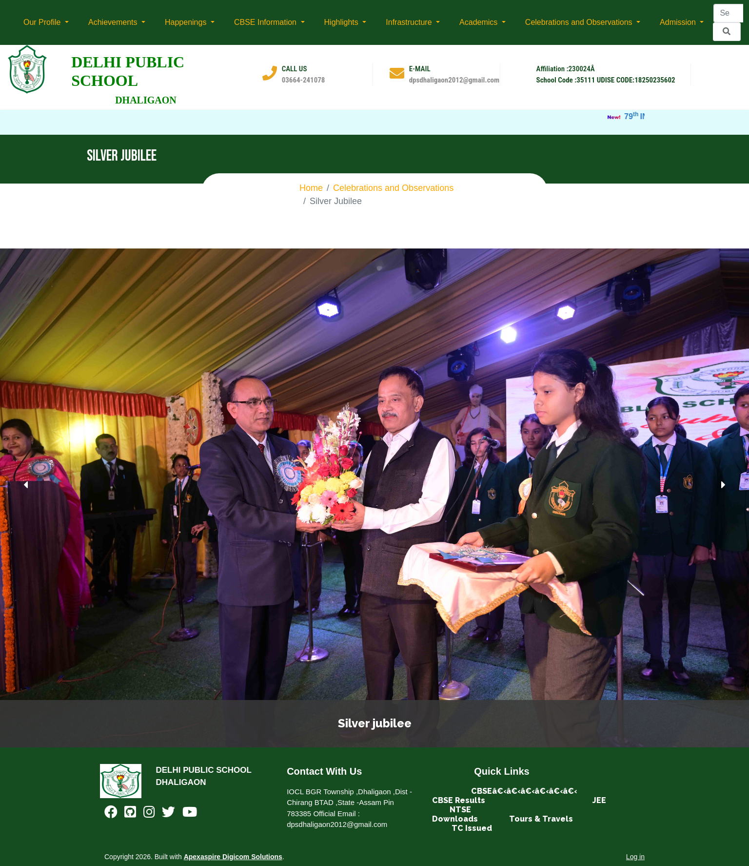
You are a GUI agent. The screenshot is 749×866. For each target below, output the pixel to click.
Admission (679, 22)
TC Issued (472, 828)
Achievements (113, 22)
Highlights (342, 22)
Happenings (187, 22)
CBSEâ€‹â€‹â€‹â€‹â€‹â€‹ (524, 791)
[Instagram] (149, 814)
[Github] (130, 814)
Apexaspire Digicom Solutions (233, 857)
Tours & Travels (542, 819)
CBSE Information (266, 22)
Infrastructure (410, 22)
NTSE (460, 809)
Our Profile (43, 22)
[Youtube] (189, 814)
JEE (599, 800)
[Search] (728, 13)
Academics (479, 22)
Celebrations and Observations (579, 22)
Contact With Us (324, 771)
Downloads (455, 819)
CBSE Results (458, 800)
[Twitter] (168, 814)
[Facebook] (111, 814)
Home (311, 188)
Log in (635, 857)
